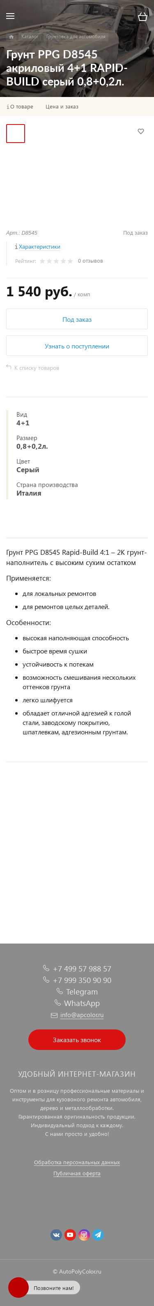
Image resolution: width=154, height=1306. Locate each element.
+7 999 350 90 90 (82, 980)
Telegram (82, 991)
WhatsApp (82, 1003)
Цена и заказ (62, 106)
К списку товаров (36, 367)
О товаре (21, 106)
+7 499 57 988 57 (82, 968)
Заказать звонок (77, 1039)
